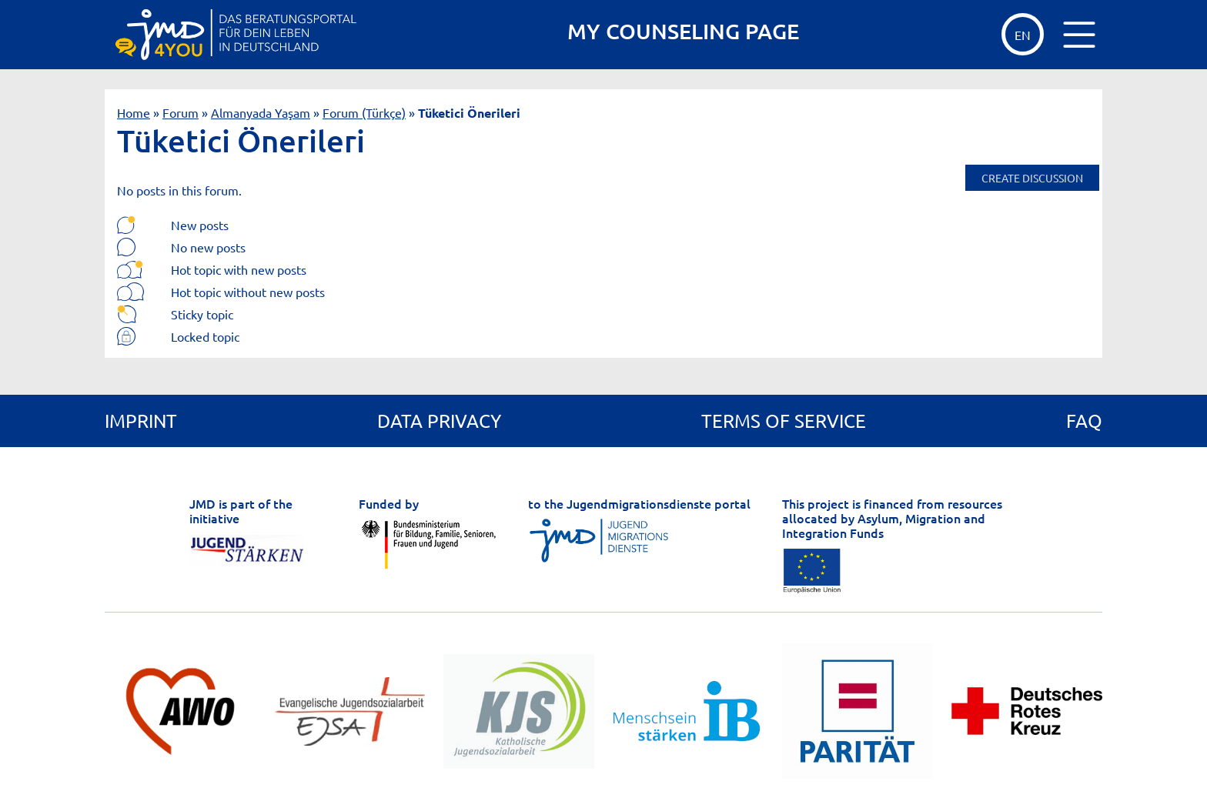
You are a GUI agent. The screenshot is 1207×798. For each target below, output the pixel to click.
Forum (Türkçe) (364, 112)
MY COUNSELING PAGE (683, 31)
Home (133, 112)
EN (1023, 34)
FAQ (1084, 420)
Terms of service (783, 420)
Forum (180, 112)
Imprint (141, 420)
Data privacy (439, 420)
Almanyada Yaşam (260, 112)
